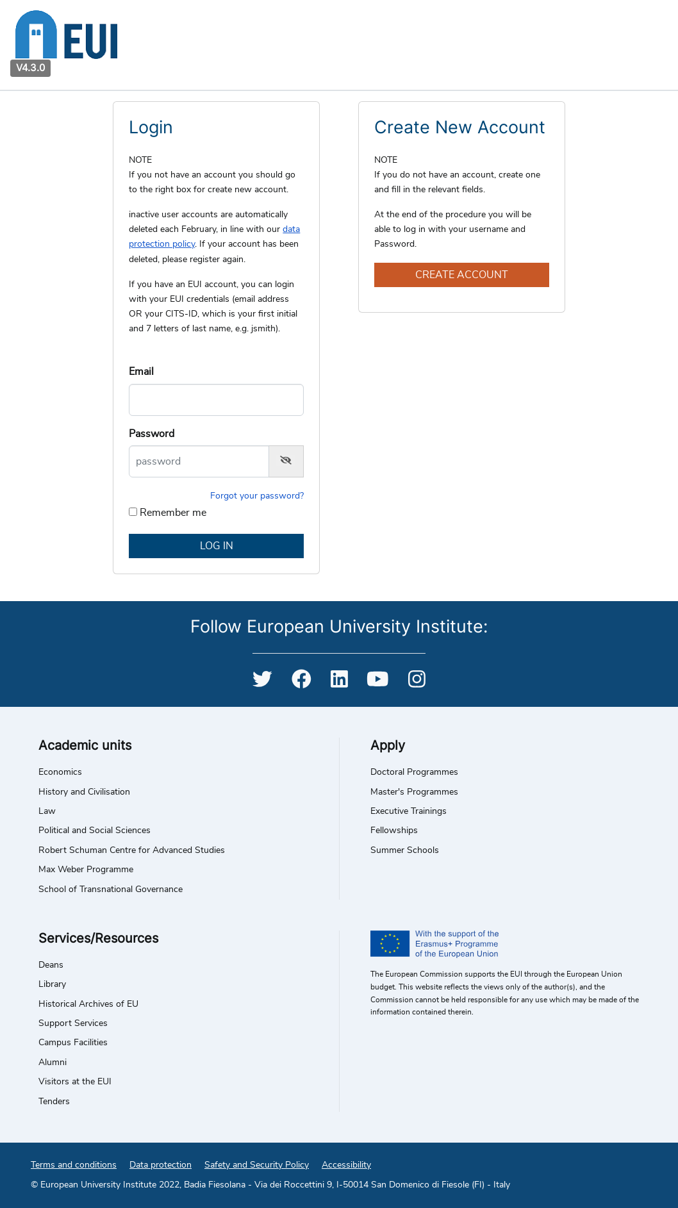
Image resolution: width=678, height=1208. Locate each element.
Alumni (52, 1062)
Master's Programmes (414, 792)
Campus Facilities (73, 1042)
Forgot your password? (257, 496)
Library (52, 984)
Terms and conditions (74, 1165)
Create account (461, 275)
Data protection (160, 1165)
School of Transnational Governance (110, 889)
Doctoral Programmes (414, 772)
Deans (50, 965)
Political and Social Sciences (94, 830)
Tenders (54, 1101)
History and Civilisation (84, 792)
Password (151, 434)
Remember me (173, 513)
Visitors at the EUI (75, 1081)
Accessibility (346, 1165)
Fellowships (394, 830)
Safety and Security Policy (256, 1165)
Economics (60, 772)
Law (47, 811)
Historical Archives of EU (88, 1004)
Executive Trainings (408, 811)
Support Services (73, 1023)
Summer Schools (404, 850)
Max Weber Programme (85, 869)
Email (141, 372)
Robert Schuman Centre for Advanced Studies (131, 850)
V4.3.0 (30, 68)
